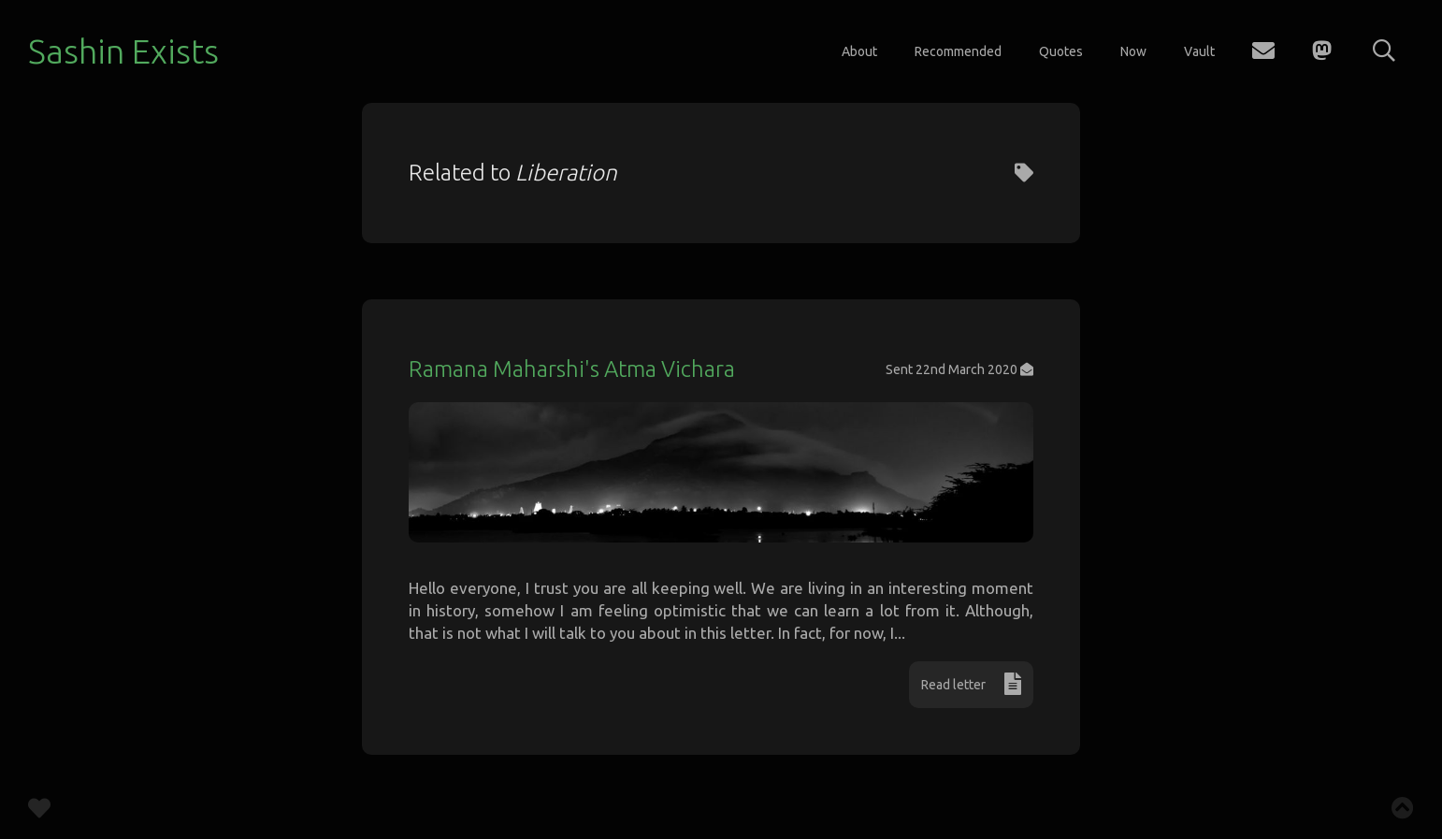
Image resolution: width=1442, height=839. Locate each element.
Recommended (958, 51)
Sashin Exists (123, 51)
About (859, 51)
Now (1133, 51)
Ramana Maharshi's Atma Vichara (572, 369)
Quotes (1061, 51)
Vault (1199, 51)
